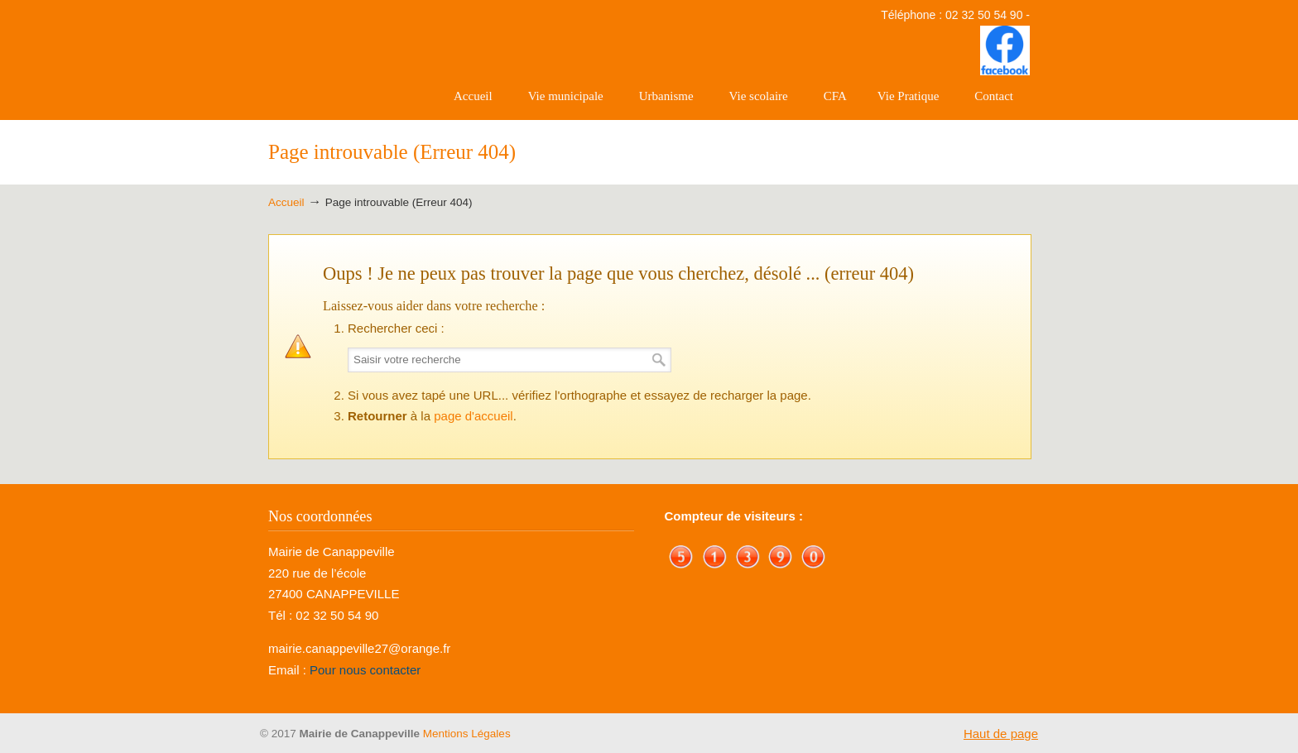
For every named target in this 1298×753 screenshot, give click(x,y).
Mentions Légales (467, 733)
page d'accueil (473, 416)
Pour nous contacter (365, 670)
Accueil (286, 202)
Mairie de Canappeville (351, 59)
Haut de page (1001, 734)
